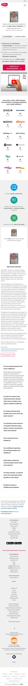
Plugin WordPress (14, 571)
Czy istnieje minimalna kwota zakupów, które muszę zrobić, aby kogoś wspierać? (13, 414)
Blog (14, 562)
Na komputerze (8, 36)
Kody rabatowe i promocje (14, 531)
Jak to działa (14, 522)
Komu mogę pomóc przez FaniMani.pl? (11, 439)
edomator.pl (9, 678)
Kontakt (14, 600)
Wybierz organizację (14, 524)
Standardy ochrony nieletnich (13, 609)
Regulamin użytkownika (14, 603)
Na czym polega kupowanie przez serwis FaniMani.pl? (13, 367)
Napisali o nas (14, 588)
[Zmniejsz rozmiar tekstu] (26, 1)
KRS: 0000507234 (14, 635)
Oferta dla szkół (14, 596)
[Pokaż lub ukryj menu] (25, 5)
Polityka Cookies (14, 617)
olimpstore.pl (17, 674)
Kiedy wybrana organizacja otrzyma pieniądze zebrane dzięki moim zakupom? (13, 463)
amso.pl (11, 674)
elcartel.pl (5, 674)
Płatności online (14, 566)
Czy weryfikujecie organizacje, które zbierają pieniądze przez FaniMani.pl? (12, 450)
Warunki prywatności (13, 611)
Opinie (14, 590)
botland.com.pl (6, 676)
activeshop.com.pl (17, 678)
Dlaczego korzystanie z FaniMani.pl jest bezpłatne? (11, 486)
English (14, 662)
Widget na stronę (14, 570)
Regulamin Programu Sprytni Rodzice (14, 607)
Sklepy (14, 530)
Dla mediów (14, 594)
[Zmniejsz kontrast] (24, 1)
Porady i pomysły (14, 535)
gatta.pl (23, 674)
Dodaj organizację (14, 556)
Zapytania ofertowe (14, 598)
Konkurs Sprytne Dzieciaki (14, 621)
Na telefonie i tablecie (20, 36)
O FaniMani (14, 592)
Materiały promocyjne (14, 558)
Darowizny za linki (14, 567)
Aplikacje (14, 528)
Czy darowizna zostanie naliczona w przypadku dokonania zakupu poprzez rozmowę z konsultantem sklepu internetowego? (13, 427)
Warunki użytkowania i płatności (14, 615)
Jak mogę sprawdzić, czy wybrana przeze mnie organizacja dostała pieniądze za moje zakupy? (13, 475)
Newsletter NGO (14, 560)
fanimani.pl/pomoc (6, 513)
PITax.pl (18, 649)
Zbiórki (14, 564)
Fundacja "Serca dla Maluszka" (17, 30)
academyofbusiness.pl (14, 681)
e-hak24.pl (22, 676)
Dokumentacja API (14, 577)
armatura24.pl (15, 676)
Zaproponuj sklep (14, 537)
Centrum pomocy (14, 526)
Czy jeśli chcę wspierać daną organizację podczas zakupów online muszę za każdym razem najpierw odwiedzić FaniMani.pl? (13, 400)
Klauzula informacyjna (13, 613)
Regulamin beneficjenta (14, 605)
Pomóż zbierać (8, 355)
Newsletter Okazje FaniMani (14, 534)
